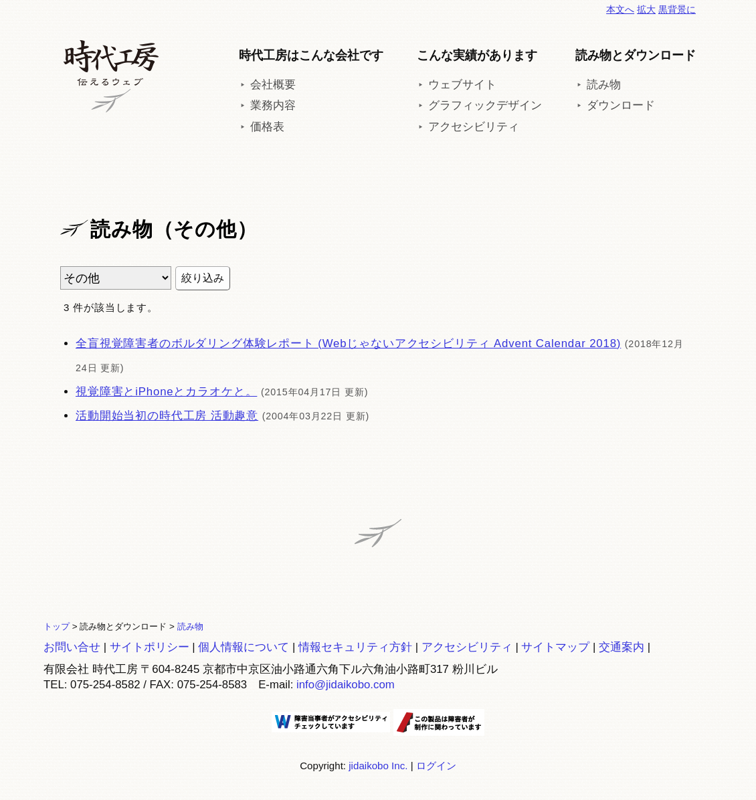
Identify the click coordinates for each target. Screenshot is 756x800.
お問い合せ (71, 647)
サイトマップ (555, 647)
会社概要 (273, 84)
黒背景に (677, 9)
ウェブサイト (462, 84)
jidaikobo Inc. (378, 765)
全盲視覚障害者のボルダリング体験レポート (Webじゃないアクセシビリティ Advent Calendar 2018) (348, 343)
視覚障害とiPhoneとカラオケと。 (166, 391)
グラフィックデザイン (485, 105)
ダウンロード (621, 105)
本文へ (620, 9)
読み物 (604, 84)
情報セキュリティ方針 (355, 647)
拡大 (646, 9)
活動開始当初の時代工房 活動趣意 (167, 415)
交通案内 (621, 647)
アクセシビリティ (473, 126)
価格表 (267, 126)
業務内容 (273, 105)
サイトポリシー (149, 647)
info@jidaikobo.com (345, 684)
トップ (56, 626)
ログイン (436, 765)
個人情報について (243, 647)
